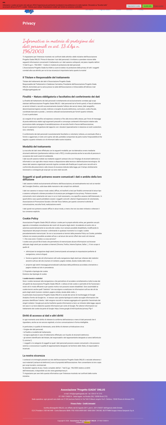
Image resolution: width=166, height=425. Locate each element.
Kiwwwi (87, 422)
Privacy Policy (76, 404)
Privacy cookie (158, 6)
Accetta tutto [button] (148, 6)
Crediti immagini (89, 404)
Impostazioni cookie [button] (134, 6)
